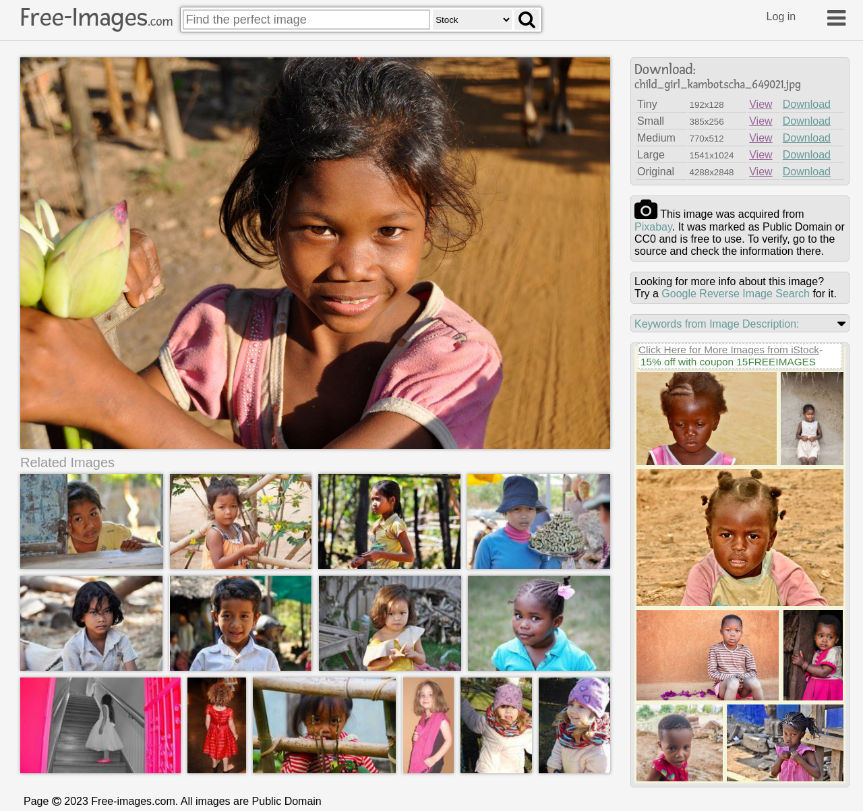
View (760, 104)
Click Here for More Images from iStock (728, 349)
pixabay (653, 227)
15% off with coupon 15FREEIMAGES (728, 361)
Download (807, 104)
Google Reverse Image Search (735, 293)
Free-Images (96, 17)
